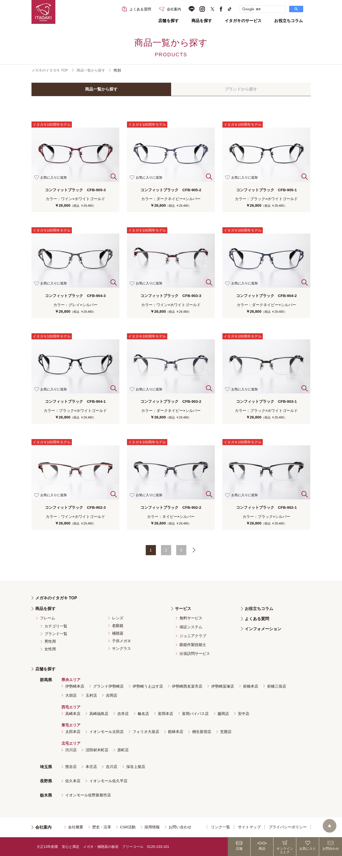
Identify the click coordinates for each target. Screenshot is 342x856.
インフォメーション (263, 629)
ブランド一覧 (55, 634)
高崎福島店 (98, 713)
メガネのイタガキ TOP (49, 70)
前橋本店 (250, 686)
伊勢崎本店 (74, 686)
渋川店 (71, 750)
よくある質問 (257, 619)
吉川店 (111, 766)
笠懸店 (226, 731)
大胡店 (71, 695)
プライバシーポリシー (288, 827)
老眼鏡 (117, 625)
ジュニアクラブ (193, 636)
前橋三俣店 (276, 686)
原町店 (123, 750)
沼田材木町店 (97, 750)
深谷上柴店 (135, 766)
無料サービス (191, 618)
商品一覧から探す (91, 70)
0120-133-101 (158, 847)
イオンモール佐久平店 (108, 781)
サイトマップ (249, 827)
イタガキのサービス (243, 21)
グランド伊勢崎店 (108, 686)
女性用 (50, 649)
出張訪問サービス (195, 653)
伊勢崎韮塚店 (222, 686)
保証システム (191, 627)
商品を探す (201, 21)
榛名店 (143, 713)
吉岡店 (111, 695)
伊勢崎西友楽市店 (187, 686)
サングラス (121, 648)
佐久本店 (72, 781)
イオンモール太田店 (106, 731)
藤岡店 (223, 713)
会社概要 (75, 827)
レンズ (117, 618)
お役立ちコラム (288, 21)
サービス (183, 608)
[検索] (262, 9)
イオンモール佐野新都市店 (88, 795)
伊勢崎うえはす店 (148, 686)
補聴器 (117, 633)
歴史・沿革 (101, 827)
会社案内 (43, 827)
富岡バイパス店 (195, 713)
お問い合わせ (180, 827)
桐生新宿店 (201, 731)
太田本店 (72, 731)
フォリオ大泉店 (146, 731)
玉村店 (91, 695)
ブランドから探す (241, 89)
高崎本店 (72, 713)
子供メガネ (121, 641)
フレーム (47, 618)
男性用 (50, 641)
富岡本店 (165, 713)
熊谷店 (71, 766)
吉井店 (123, 713)
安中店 (243, 713)
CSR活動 (128, 827)
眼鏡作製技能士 (193, 644)
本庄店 (91, 766)
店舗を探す (168, 21)
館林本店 (175, 731)
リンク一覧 (220, 827)
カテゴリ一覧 (55, 626)
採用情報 (152, 827)
